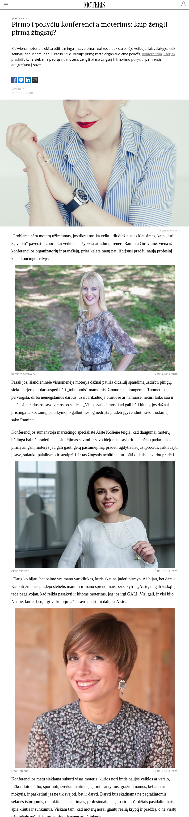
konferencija (152, 53)
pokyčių (137, 59)
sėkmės (17, 801)
